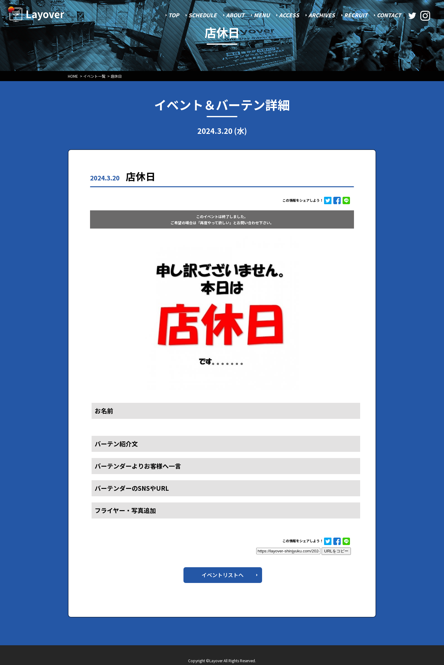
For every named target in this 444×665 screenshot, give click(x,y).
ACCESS (289, 15)
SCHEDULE (202, 15)
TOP (173, 15)
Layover (45, 14)
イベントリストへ (223, 575)
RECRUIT (356, 15)
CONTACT (389, 15)
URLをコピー (336, 551)
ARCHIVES (321, 15)
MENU (262, 15)
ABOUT (235, 15)
